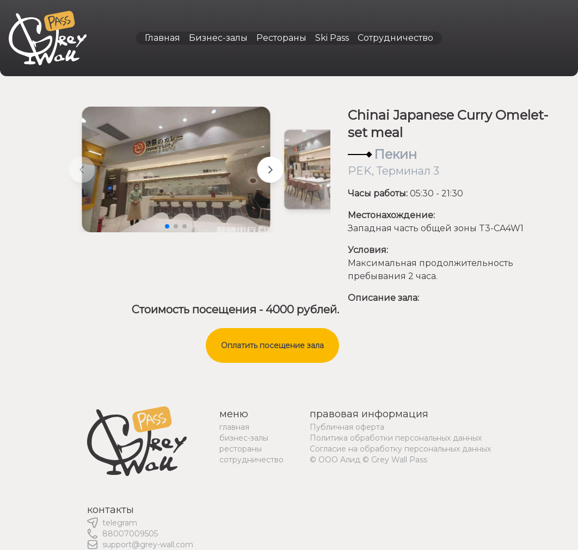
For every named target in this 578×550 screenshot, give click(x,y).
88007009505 (130, 534)
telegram (119, 523)
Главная (162, 38)
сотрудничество (251, 460)
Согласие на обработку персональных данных (400, 449)
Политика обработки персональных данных (396, 438)
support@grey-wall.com (147, 544)
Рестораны (281, 38)
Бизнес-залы (218, 38)
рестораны (240, 449)
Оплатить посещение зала (272, 345)
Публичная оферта (347, 427)
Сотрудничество (395, 38)
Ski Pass (332, 38)
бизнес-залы (243, 438)
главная (234, 427)
